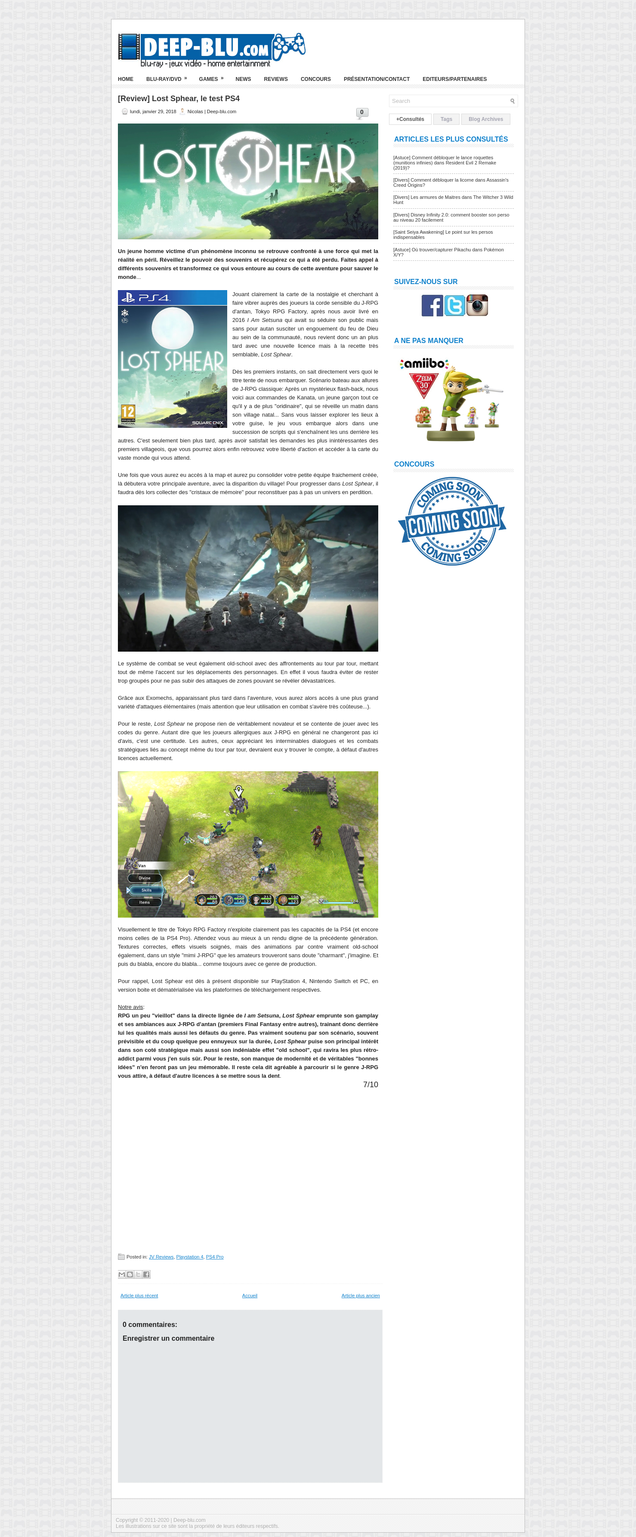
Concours (316, 79)
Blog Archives (486, 119)
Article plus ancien (361, 1295)
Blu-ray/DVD (169, 75)
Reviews (276, 79)
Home (125, 79)
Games (214, 75)
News (243, 79)
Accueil (249, 1295)
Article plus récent (139, 1295)
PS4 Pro (215, 1256)
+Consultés (410, 119)
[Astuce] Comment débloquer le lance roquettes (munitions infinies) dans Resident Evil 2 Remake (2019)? (444, 162)
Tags (446, 119)
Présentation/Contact (377, 79)
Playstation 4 (190, 1256)
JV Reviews (161, 1256)
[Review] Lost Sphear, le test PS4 (179, 98)
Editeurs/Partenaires (455, 79)
